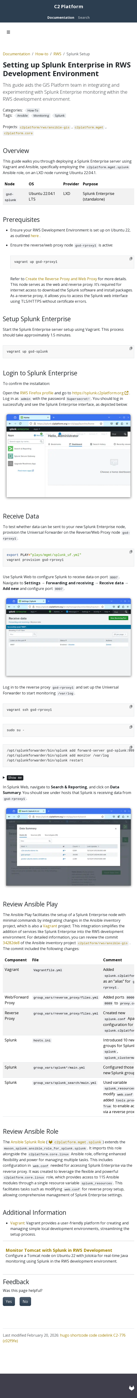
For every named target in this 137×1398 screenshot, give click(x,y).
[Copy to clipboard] (131, 258)
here (35, 235)
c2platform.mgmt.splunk (75, 1142)
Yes (9, 1301)
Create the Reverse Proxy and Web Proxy (61, 278)
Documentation (16, 53)
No (25, 1301)
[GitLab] (131, 1387)
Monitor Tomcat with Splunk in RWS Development (59, 1250)
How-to (41, 53)
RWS (57, 53)
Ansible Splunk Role (28, 1141)
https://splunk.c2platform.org (100, 392)
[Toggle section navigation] (8, 32)
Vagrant (50, 925)
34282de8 (11, 942)
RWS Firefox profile (36, 392)
